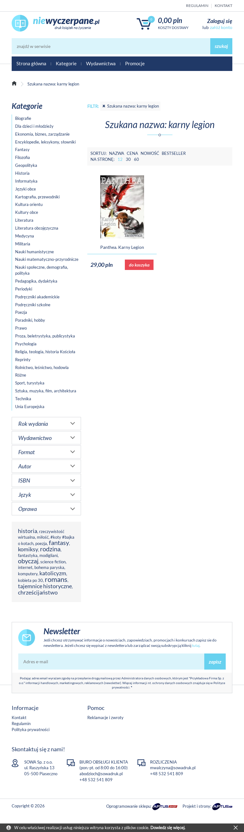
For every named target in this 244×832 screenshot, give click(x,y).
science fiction (53, 561)
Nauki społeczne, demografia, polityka (41, 270)
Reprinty (23, 359)
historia (27, 530)
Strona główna (31, 63)
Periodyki (23, 288)
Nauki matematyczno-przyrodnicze (46, 259)
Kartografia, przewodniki (37, 196)
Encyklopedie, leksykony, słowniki (45, 141)
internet (25, 567)
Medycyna (24, 235)
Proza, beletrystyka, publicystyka (45, 335)
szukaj (221, 46)
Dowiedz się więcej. (167, 827)
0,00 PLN (170, 20)
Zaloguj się (219, 20)
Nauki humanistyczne (34, 251)
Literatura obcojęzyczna (36, 228)
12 (120, 159)
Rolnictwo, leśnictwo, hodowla (42, 367)
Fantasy (22, 149)
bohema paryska (49, 567)
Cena (132, 153)
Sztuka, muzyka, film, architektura (45, 390)
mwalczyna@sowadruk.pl (172, 767)
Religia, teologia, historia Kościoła (45, 351)
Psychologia (26, 343)
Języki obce (25, 188)
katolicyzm (52, 573)
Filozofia (22, 157)
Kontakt (223, 5)
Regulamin (197, 5)
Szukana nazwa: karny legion (130, 105)
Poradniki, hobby (30, 320)
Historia (22, 173)
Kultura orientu (29, 204)
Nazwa (116, 153)
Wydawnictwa (101, 63)
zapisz (215, 662)
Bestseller (174, 153)
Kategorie (66, 63)
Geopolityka (26, 165)
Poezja (21, 312)
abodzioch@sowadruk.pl (101, 773)
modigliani (48, 555)
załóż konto (221, 27)
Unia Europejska (29, 406)
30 (128, 159)
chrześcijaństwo (38, 592)
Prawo (21, 328)
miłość (43, 537)
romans (56, 579)
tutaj (196, 645)
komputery (28, 573)
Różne (20, 375)
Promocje (135, 63)
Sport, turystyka (29, 382)
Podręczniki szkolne (32, 304)
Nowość (150, 153)
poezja (41, 543)
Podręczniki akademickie (37, 296)
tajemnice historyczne (45, 586)
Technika (23, 398)
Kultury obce (26, 212)
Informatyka (26, 181)
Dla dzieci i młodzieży (34, 126)
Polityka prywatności (30, 729)
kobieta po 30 (30, 580)
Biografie (23, 118)
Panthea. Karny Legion (122, 247)
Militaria (22, 243)
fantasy (59, 542)
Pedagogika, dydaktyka (36, 281)
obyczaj (28, 561)
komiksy (28, 549)
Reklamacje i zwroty (105, 717)
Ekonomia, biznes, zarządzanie (42, 134)
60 (136, 159)
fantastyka (28, 555)
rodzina (50, 549)
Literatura (24, 220)
